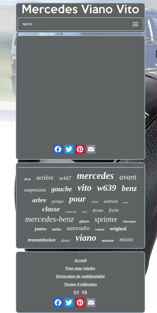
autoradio (78, 228)
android (111, 201)
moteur (108, 240)
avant (128, 177)
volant (99, 229)
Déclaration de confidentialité (80, 276)
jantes (40, 228)
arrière (45, 177)
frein (114, 210)
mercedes (95, 175)
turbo (56, 229)
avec (126, 202)
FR (84, 292)
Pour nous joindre (80, 268)
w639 (106, 188)
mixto (126, 239)
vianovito (71, 211)
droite (97, 210)
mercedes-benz (49, 218)
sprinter (106, 219)
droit (27, 179)
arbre (39, 200)
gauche (61, 189)
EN (76, 292)
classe (51, 209)
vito (85, 187)
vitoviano (129, 221)
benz (129, 188)
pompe (58, 201)
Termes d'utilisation (80, 284)
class (94, 202)
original (118, 228)
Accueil (80, 260)
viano (86, 238)
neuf (84, 211)
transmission (41, 240)
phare (84, 221)
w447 (65, 178)
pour (77, 199)
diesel (65, 241)
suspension (35, 190)
